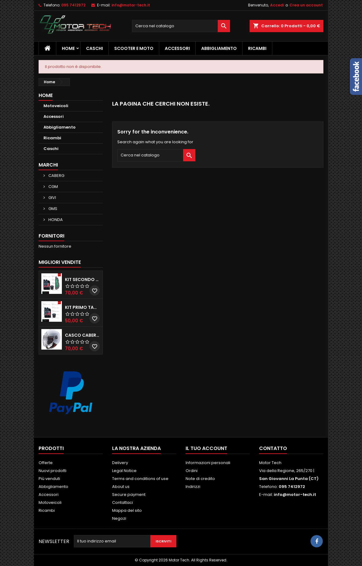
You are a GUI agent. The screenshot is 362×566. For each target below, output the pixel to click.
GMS (52, 209)
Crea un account (306, 5)
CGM (52, 186)
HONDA (55, 220)
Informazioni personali (208, 463)
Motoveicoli (55, 106)
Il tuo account (206, 448)
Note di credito (200, 479)
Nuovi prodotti (52, 471)
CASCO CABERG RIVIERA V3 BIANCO (82, 335)
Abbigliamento (219, 48)
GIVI (51, 198)
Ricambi (257, 48)
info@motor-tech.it (130, 5)
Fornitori (51, 235)
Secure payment (128, 494)
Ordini (192, 471)
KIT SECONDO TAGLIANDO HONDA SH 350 (82, 279)
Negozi (119, 518)
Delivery (120, 463)
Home (68, 48)
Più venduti (49, 479)
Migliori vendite (60, 262)
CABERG (55, 175)
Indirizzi (193, 486)
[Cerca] (181, 26)
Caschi (94, 48)
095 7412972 (73, 5)
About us (121, 486)
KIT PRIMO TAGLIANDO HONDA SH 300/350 (82, 307)
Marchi (48, 164)
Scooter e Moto (133, 48)
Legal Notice (124, 471)
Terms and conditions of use (140, 479)
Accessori (177, 48)
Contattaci (122, 502)
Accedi (277, 5)
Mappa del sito (127, 510)
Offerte (46, 463)
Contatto (273, 448)
